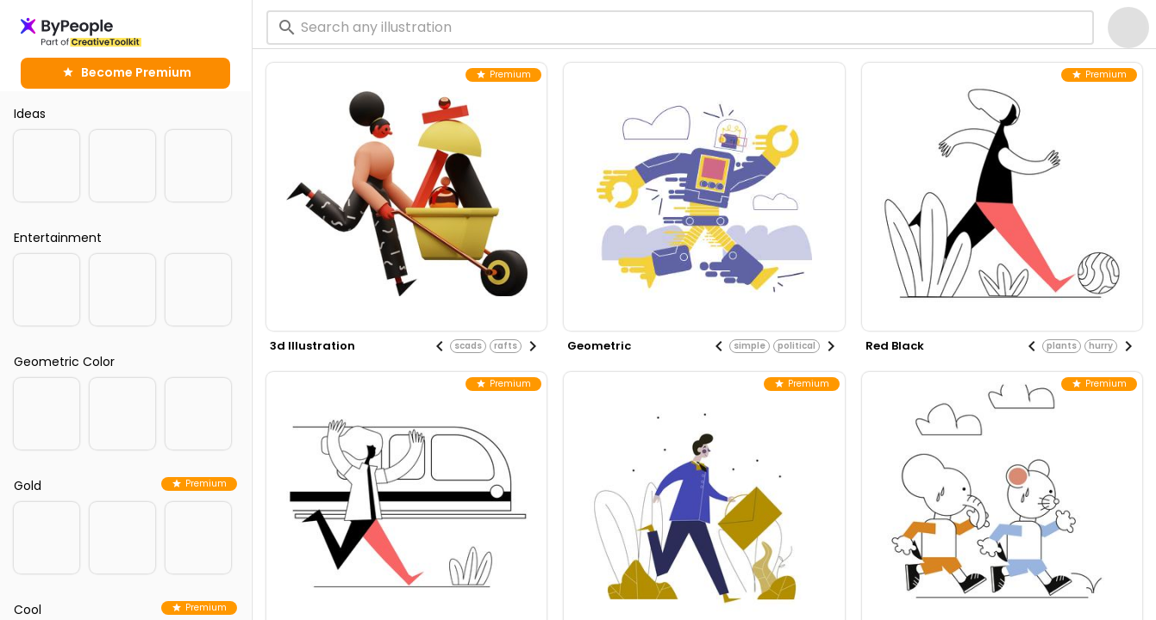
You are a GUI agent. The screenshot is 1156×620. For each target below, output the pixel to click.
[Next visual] (532, 346)
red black (894, 346)
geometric (599, 346)
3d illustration (312, 346)
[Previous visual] (439, 346)
